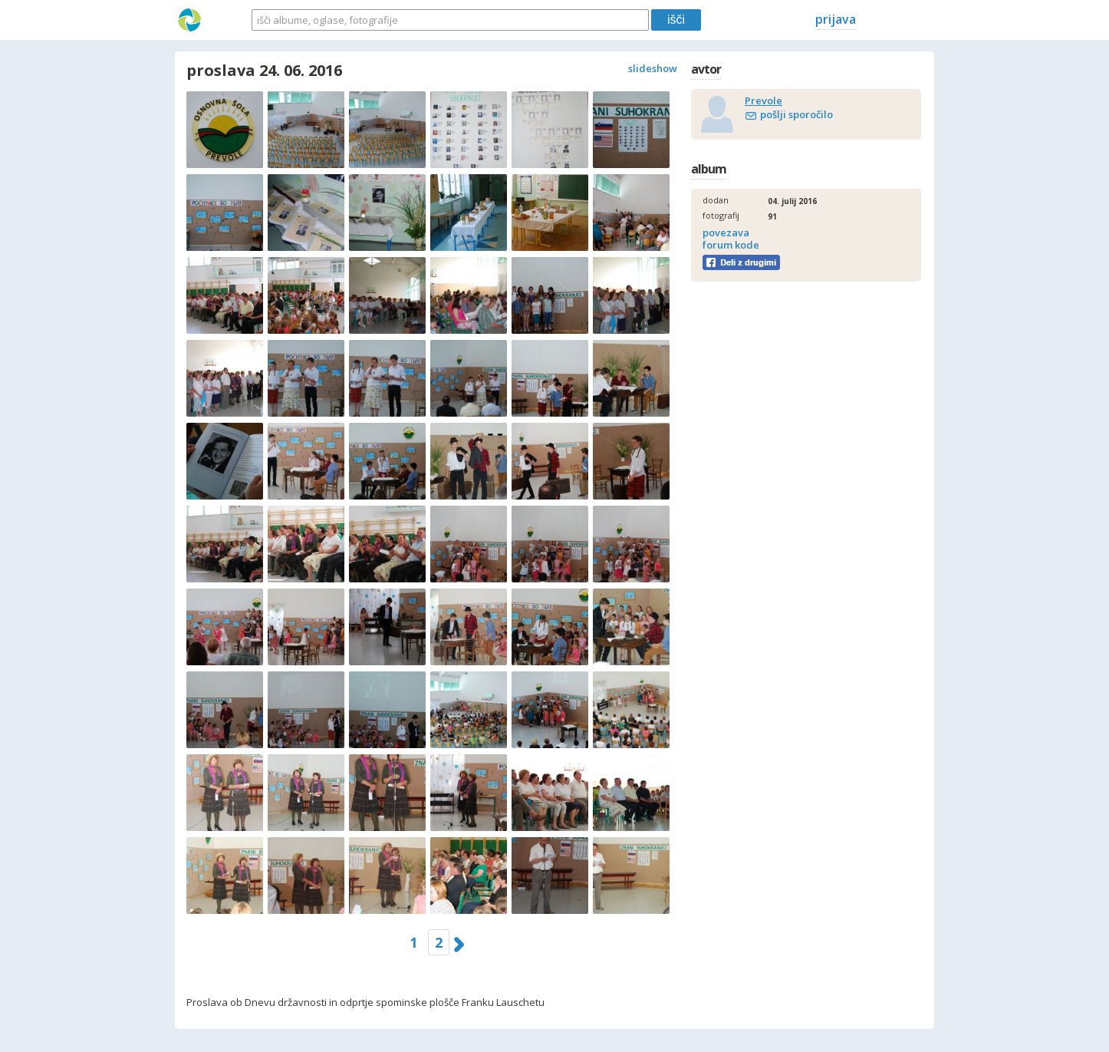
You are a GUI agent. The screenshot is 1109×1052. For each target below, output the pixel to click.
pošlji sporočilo (796, 114)
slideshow (652, 68)
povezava (726, 232)
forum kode (731, 245)
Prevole (763, 100)
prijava (835, 19)
